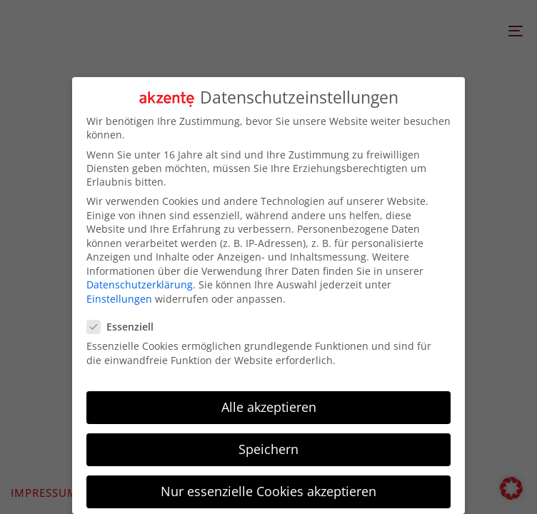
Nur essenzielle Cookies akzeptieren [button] (268, 490)
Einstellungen (119, 298)
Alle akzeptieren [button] (268, 406)
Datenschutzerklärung (139, 284)
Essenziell (124, 326)
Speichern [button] (268, 448)
